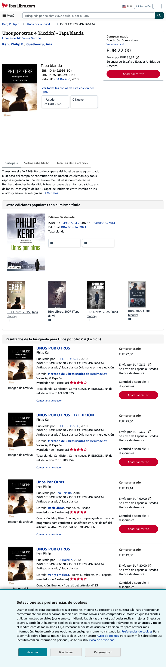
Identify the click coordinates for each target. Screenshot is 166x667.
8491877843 (71, 223)
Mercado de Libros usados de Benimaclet (77, 373)
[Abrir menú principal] (9, 15)
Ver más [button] (52, 193)
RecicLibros (56, 508)
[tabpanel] (50, 182)
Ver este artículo (116, 44)
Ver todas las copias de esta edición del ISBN (68, 90)
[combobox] (88, 15)
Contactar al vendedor (49, 400)
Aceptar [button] (32, 652)
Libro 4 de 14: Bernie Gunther (22, 38)
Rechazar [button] (66, 652)
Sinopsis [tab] (11, 163)
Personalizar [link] (103, 652)
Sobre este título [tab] (36, 163)
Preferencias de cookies (137, 631)
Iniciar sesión (143, 6)
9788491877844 (104, 223)
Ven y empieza (58, 574)
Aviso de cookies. (108, 635)
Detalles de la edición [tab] (72, 163)
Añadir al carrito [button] (133, 74)
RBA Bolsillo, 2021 (73, 227)
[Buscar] (159, 15)
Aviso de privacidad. (102, 640)
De (55, 101)
